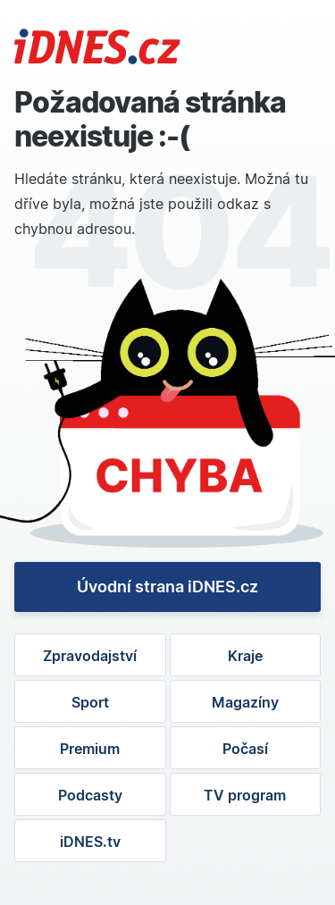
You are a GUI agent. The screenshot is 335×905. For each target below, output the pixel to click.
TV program (245, 795)
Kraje (245, 656)
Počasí (245, 749)
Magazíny (245, 702)
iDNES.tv (90, 842)
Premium (90, 749)
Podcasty (90, 795)
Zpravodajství (90, 656)
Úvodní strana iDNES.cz (167, 586)
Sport (90, 702)
